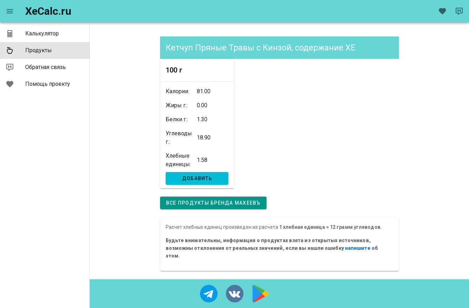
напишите (358, 248)
